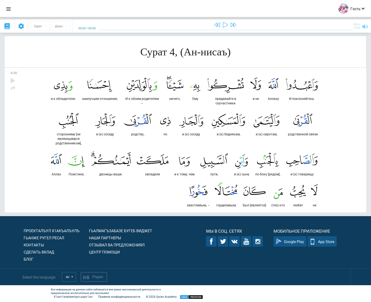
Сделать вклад (39, 251)
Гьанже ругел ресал (44, 237)
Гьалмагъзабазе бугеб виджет (120, 230)
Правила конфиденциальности (119, 296)
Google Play (290, 241)
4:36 (14, 73)
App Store (322, 241)
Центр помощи (104, 251)
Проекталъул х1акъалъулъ (52, 230)
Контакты (34, 244)
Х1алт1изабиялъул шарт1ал (73, 296)
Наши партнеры (105, 237)
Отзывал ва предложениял (117, 244)
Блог (28, 259)
